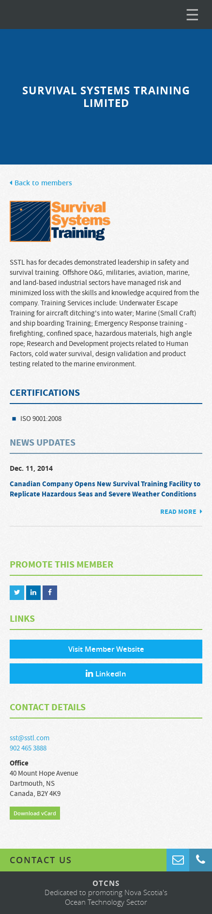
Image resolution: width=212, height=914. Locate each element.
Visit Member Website (106, 649)
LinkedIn (106, 674)
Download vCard (35, 813)
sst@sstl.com (29, 738)
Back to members (41, 183)
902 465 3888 (28, 748)
